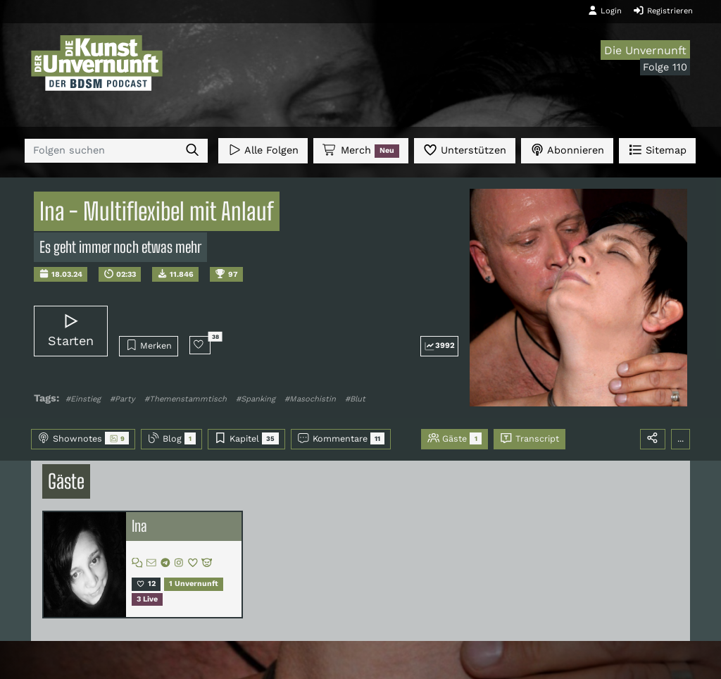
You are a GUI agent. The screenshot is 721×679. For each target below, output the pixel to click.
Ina (139, 526)
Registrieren (663, 10)
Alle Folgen (263, 150)
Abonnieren (567, 150)
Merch (360, 151)
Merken (149, 345)
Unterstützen (464, 150)
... (680, 438)
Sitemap (657, 150)
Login (604, 10)
